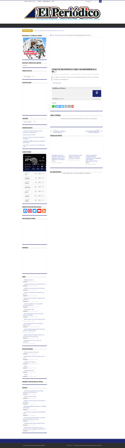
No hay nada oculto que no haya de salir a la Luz (35, 284)
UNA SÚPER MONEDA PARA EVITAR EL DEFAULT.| (91, 131)
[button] (27, 167)
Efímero (26, 366)
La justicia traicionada (29, 370)
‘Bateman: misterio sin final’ (29, 134)
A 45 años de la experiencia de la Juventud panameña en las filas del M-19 (48, 30)
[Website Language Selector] (28, 76)
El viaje (25, 374)
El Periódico (55, 74)
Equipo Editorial (46, 1)
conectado (74, 173)
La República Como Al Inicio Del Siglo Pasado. (34, 423)
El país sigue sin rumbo (29, 309)
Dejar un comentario (87, 74)
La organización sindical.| (30, 362)
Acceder (25, 65)
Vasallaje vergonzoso (29, 279)
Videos (78, 74)
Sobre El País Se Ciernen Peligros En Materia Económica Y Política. (75, 157)
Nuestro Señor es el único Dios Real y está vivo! (34, 319)
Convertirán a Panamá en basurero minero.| (61, 131)
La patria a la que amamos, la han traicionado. (34, 288)
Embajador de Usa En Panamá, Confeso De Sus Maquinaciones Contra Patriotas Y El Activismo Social (58, 158)
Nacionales (57, 35)
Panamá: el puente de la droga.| (31, 352)
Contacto (39, 1)
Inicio (53, 1)
